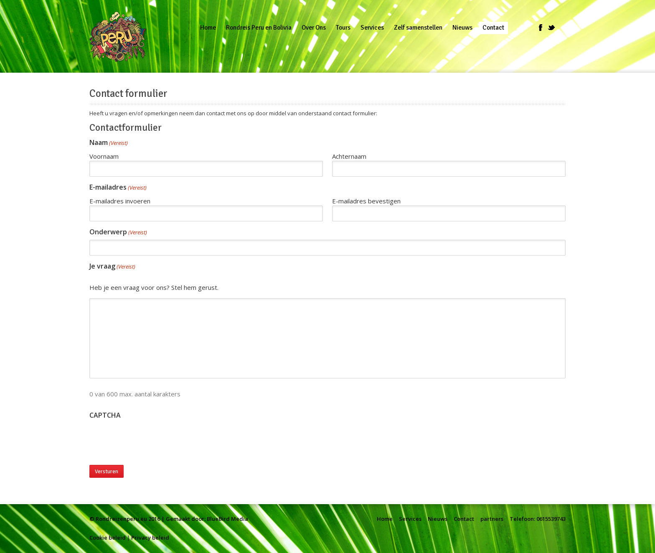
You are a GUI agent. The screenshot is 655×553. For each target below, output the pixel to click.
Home (385, 519)
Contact (464, 519)
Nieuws (437, 519)
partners (491, 519)
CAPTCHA (105, 415)
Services (410, 519)
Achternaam (349, 156)
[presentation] (152, 439)
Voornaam (104, 156)
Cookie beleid (107, 537)
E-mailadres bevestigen (366, 201)
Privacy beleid (150, 537)
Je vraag (112, 266)
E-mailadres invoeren (119, 201)
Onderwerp (118, 232)
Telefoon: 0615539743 (538, 519)
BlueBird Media (227, 519)
